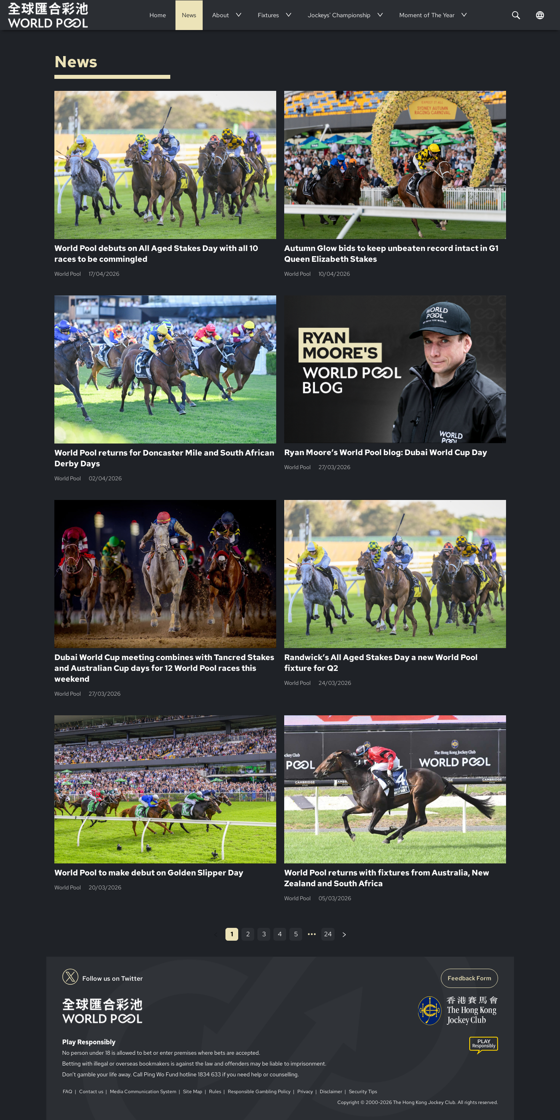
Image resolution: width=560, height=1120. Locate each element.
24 (328, 934)
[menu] (310, 15)
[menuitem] (157, 15)
